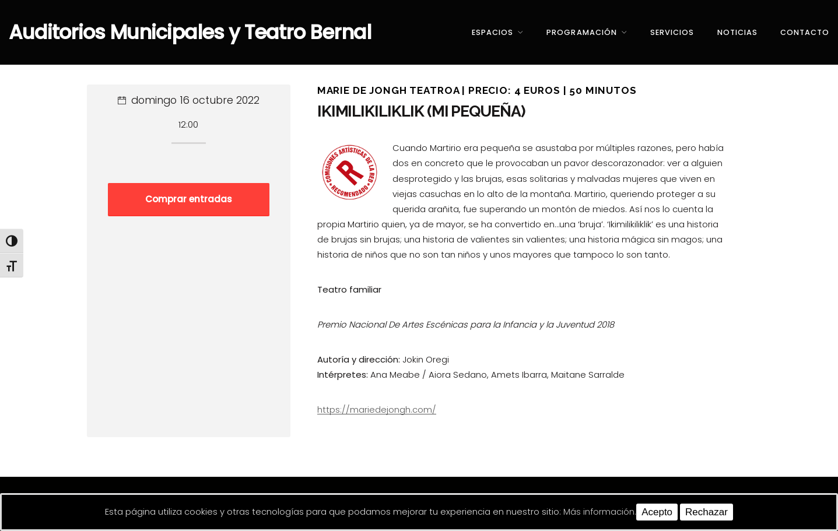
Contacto (804, 32)
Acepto (656, 512)
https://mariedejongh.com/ (376, 409)
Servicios (672, 32)
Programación (581, 32)
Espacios (492, 32)
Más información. (599, 511)
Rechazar (706, 512)
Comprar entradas (188, 199)
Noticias (737, 32)
